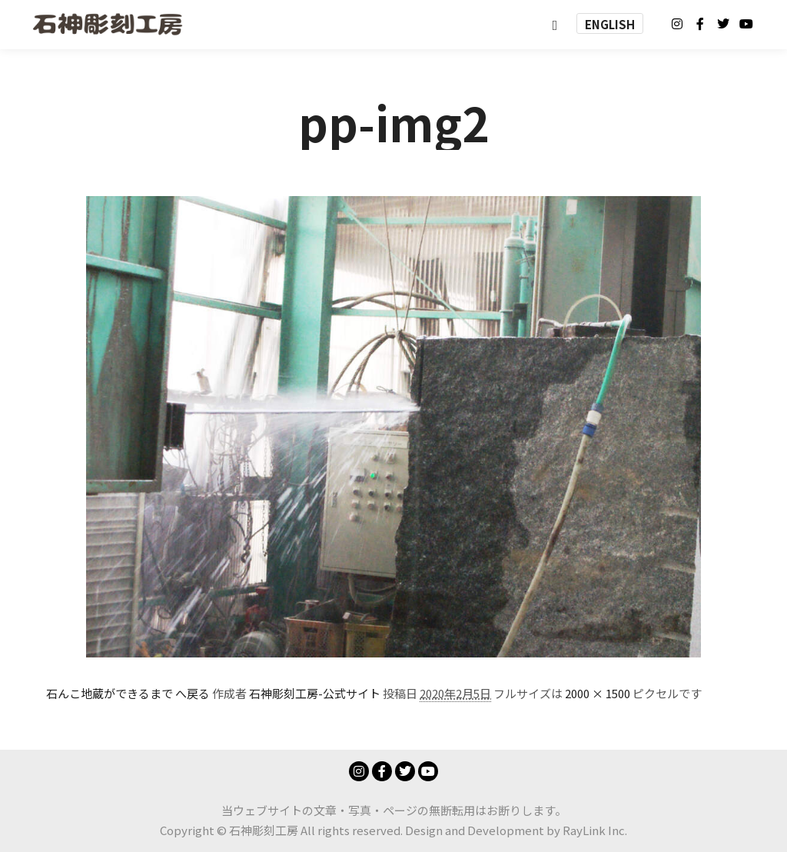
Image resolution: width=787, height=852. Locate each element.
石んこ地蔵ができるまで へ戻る (128, 693)
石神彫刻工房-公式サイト (314, 693)
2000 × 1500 (597, 693)
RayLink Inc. (595, 830)
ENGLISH (610, 24)
